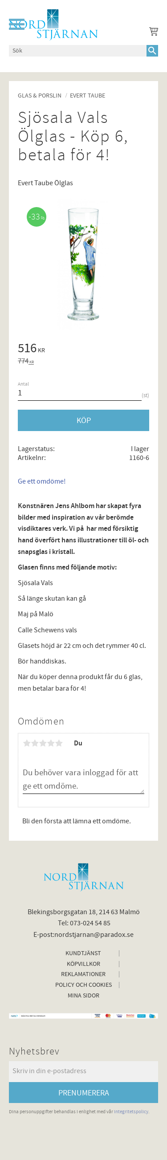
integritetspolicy (131, 1111)
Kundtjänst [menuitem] (83, 953)
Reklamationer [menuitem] (83, 974)
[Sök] (152, 51)
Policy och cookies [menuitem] (83, 985)
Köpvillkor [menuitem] (83, 964)
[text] (83, 349)
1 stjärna (27, 743)
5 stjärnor (59, 743)
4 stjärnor (51, 743)
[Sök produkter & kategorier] (78, 51)
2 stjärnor (35, 743)
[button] (16, 24)
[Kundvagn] (152, 33)
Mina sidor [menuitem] (83, 996)
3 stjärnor (43, 743)
